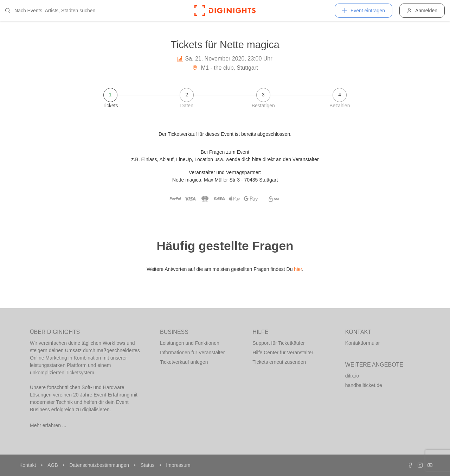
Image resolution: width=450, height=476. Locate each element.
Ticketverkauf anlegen (184, 362)
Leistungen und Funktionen (189, 343)
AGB (53, 465)
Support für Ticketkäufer (278, 343)
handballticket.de (363, 385)
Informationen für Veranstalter (192, 352)
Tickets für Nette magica (225, 44)
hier (298, 269)
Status (148, 465)
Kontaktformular (362, 343)
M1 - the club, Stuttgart (225, 68)
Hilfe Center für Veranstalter (282, 352)
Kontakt (28, 465)
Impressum (178, 465)
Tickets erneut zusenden (279, 362)
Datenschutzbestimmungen (99, 465)
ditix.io (352, 376)
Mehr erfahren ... (48, 425)
